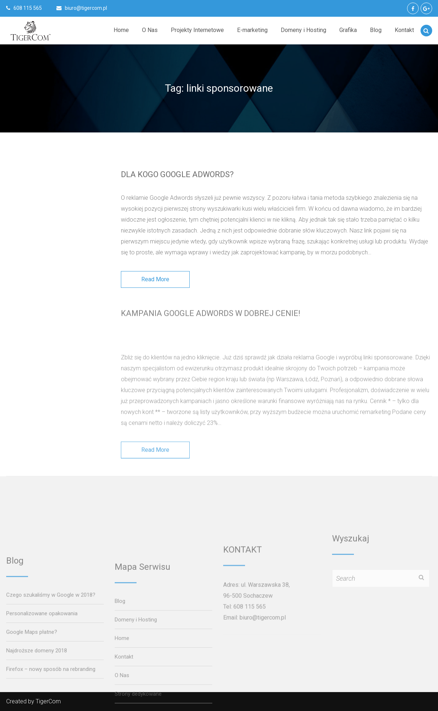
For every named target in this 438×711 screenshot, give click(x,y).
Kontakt (404, 30)
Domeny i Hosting (303, 30)
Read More (155, 283)
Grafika (348, 30)
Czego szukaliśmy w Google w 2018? (50, 691)
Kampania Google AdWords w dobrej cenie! (212, 308)
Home (121, 30)
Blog (376, 30)
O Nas (150, 30)
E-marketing (252, 30)
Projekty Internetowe (197, 30)
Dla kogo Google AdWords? (178, 174)
